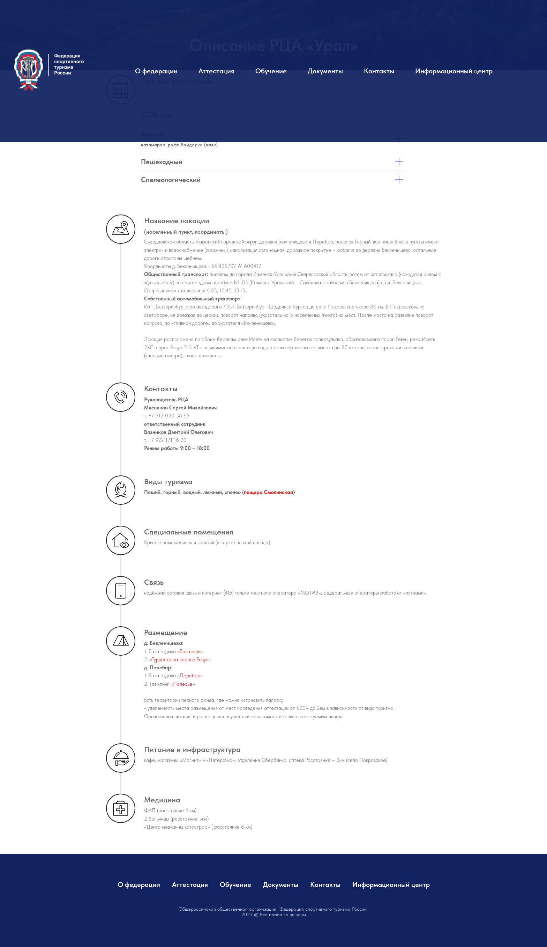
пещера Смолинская (268, 492)
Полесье (182, 684)
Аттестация (216, 71)
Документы (325, 71)
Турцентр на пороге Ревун (180, 659)
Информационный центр (454, 71)
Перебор (190, 675)
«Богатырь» (190, 651)
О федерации (156, 71)
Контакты (379, 71)
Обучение (271, 71)
